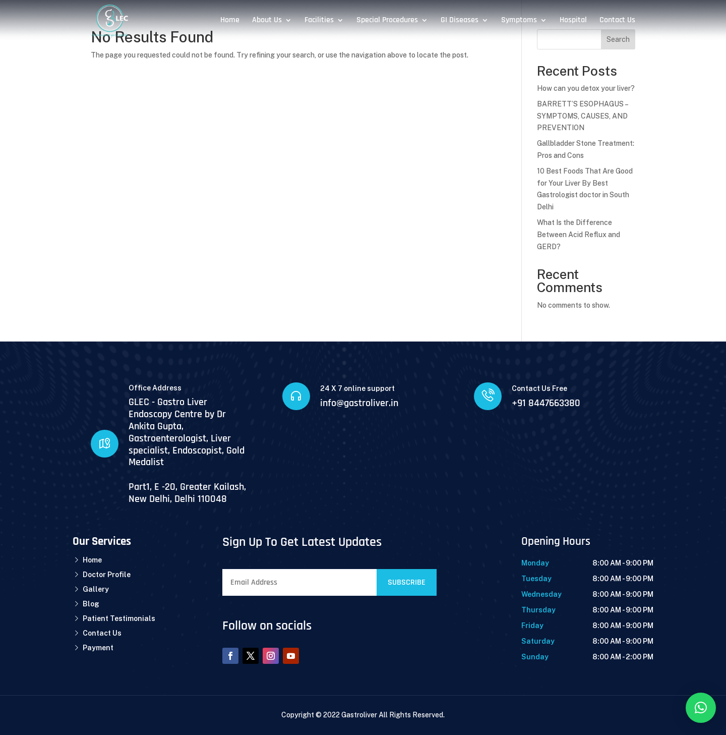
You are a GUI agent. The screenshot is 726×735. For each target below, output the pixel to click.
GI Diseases (459, 21)
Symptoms (519, 21)
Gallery (96, 589)
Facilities (319, 21)
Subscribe (407, 582)
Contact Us (617, 21)
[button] (701, 708)
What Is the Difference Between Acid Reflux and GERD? (578, 234)
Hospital (573, 21)
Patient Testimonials (119, 618)
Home (229, 21)
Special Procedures (387, 21)
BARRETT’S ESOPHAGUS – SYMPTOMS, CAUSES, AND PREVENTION (582, 116)
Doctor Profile (107, 575)
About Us (267, 21)
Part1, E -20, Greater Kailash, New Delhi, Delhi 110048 (187, 492)
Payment (98, 648)
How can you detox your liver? (586, 88)
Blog (91, 604)
